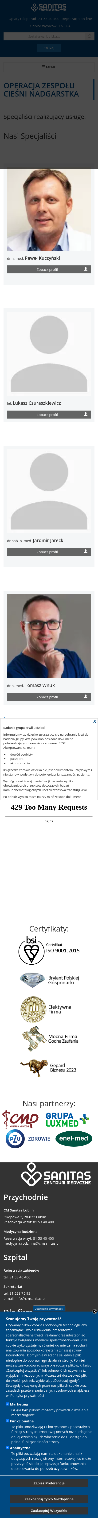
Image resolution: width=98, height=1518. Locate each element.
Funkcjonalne (22, 1421)
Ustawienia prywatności (49, 1308)
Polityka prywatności (27, 1395)
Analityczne (20, 1447)
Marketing (19, 1404)
